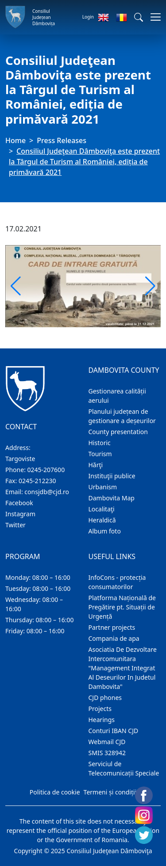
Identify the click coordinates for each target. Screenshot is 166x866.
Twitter (15, 525)
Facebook (19, 503)
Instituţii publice (112, 476)
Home (15, 140)
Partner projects (112, 627)
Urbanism (103, 487)
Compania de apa (114, 638)
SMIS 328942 (107, 753)
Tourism (100, 454)
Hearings (102, 719)
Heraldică (102, 520)
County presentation (118, 431)
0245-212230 (37, 480)
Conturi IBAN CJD (114, 730)
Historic (100, 443)
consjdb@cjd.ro (46, 492)
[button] (138, 17)
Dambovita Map (112, 498)
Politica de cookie (55, 792)
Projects (100, 708)
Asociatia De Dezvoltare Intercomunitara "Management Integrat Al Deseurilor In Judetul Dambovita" (123, 668)
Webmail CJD (107, 741)
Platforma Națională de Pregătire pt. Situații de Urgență (122, 607)
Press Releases (61, 140)
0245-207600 (46, 469)
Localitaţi (102, 509)
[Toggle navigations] (153, 17)
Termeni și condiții (110, 792)
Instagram (20, 514)
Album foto (105, 531)
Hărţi (96, 465)
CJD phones (105, 697)
